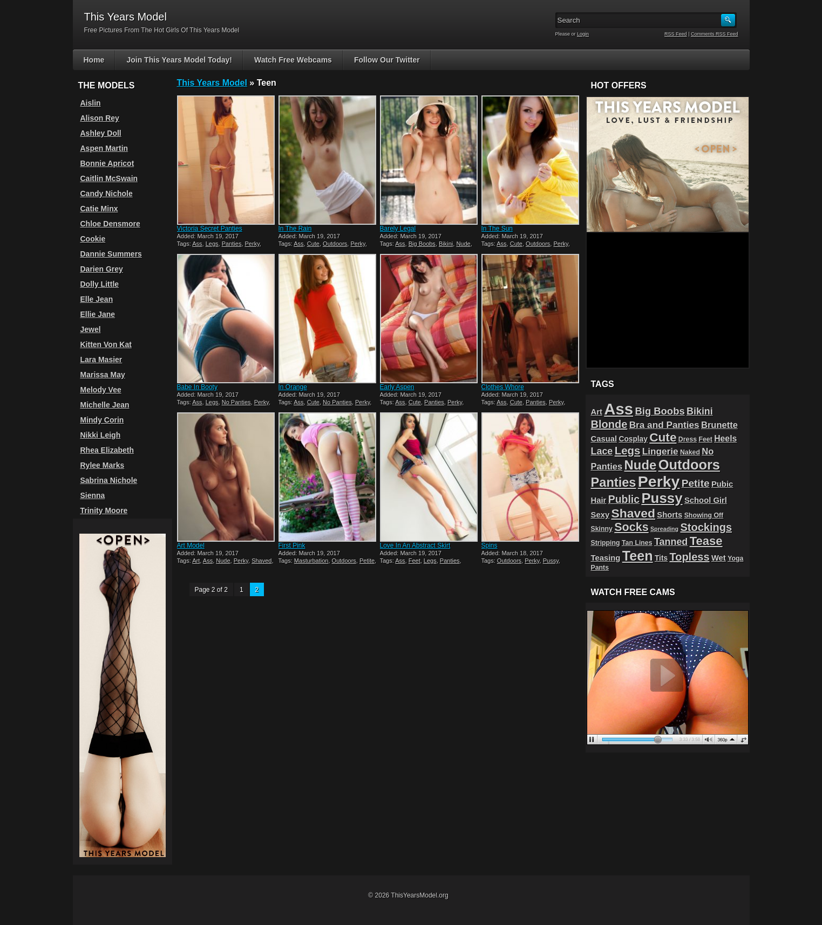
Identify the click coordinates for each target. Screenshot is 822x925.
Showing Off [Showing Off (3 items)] (704, 515)
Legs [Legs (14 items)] (628, 451)
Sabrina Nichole (109, 480)
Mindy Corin (102, 420)
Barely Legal (398, 228)
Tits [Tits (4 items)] (661, 558)
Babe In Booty (197, 387)
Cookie (93, 238)
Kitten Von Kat (106, 344)
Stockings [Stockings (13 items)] (706, 527)
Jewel (90, 329)
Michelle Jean (105, 405)
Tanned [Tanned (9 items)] (671, 541)
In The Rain (295, 228)
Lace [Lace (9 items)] (602, 451)
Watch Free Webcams (293, 60)
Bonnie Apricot (107, 163)
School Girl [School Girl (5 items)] (705, 500)
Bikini (446, 243)
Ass (197, 243)
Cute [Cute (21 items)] (662, 437)
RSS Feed (675, 34)
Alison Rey (99, 118)
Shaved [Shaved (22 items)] (633, 513)
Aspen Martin (104, 148)
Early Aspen (397, 387)
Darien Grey (101, 269)
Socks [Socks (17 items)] (631, 527)
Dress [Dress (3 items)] (687, 439)
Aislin (90, 103)
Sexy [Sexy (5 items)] (600, 514)
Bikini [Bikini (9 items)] (700, 411)
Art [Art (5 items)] (596, 412)
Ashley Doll (100, 133)
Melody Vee (100, 389)
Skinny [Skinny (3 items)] (602, 529)
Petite (367, 560)
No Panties (236, 402)
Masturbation (311, 560)
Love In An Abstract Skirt (415, 545)
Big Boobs (422, 243)
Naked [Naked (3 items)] (690, 452)
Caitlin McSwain (109, 178)
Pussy (551, 560)
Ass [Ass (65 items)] (618, 409)
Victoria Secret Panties (209, 228)
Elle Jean (96, 299)
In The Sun (497, 228)
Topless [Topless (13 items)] (689, 557)
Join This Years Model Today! (179, 60)
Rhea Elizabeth (107, 450)
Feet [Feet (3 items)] (705, 439)
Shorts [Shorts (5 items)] (669, 514)
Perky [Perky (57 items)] (659, 481)
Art (196, 560)
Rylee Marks (102, 465)
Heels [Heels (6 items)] (725, 438)
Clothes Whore (502, 387)
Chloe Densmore (110, 223)
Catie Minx (99, 208)
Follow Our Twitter (387, 60)
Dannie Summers (111, 254)
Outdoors (335, 243)
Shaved (261, 560)
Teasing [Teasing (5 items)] (606, 558)
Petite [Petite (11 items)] (696, 483)
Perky (252, 243)
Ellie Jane (98, 314)
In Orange (292, 387)
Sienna (92, 495)
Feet (414, 560)
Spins (489, 545)
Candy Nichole (106, 193)
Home (94, 60)
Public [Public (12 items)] (624, 499)
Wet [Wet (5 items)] (718, 558)
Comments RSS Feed (714, 34)
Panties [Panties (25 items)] (613, 482)
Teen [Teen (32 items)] (637, 555)
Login (583, 34)
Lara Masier (101, 359)
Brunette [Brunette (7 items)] (719, 425)
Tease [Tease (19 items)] (706, 541)
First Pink (291, 545)
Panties (232, 243)
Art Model (191, 545)
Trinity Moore (104, 510)
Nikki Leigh (100, 435)
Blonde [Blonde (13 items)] (609, 424)
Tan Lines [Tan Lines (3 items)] (637, 543)
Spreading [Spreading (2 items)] (664, 529)
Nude (463, 243)
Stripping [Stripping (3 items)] (605, 543)
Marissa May (102, 374)
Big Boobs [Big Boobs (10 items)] (659, 411)
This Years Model (212, 82)
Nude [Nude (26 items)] (640, 465)
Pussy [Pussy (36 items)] (661, 498)
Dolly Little (99, 284)
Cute (313, 243)
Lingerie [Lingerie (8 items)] (660, 451)
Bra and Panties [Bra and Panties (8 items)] (664, 424)
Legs (212, 243)
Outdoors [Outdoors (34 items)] (689, 464)
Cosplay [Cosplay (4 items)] (633, 439)
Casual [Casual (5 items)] (604, 438)
